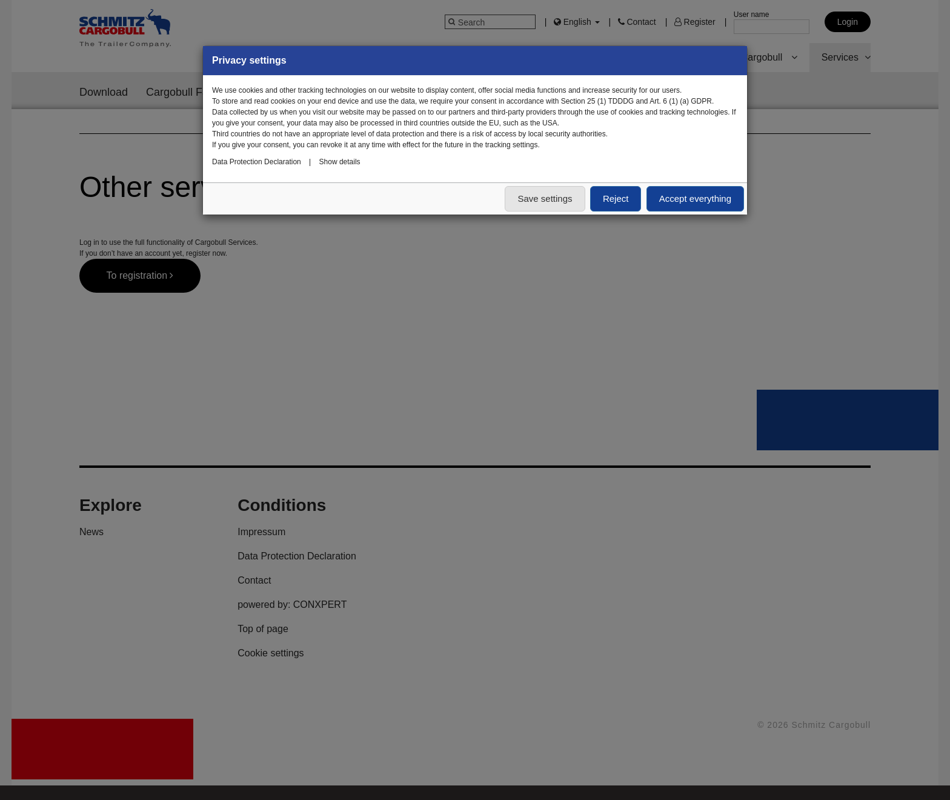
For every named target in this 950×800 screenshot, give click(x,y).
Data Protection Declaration (256, 162)
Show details (339, 162)
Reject (616, 198)
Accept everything (695, 198)
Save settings (544, 198)
